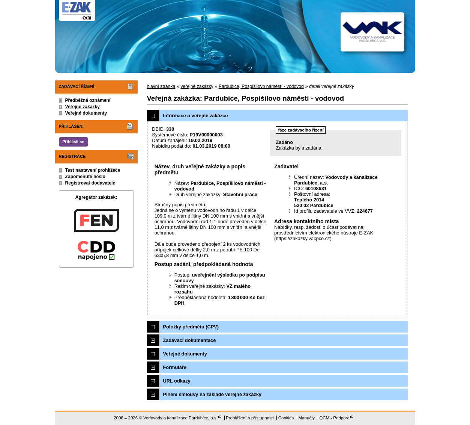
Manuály (306, 418)
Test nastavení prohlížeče (92, 170)
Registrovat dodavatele (90, 183)
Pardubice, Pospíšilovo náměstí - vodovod (261, 86)
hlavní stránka (161, 86)
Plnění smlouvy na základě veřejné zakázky (212, 394)
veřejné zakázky (196, 86)
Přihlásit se (73, 141)
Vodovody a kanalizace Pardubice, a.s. (180, 418)
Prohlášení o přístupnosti (249, 418)
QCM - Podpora (334, 418)
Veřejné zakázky (82, 106)
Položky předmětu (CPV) (191, 327)
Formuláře (175, 367)
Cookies (286, 418)
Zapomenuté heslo (85, 176)
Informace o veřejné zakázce (195, 115)
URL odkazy (177, 381)
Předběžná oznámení (88, 100)
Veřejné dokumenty (86, 113)
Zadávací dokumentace (189, 340)
